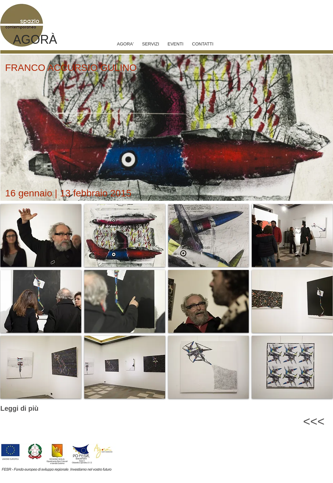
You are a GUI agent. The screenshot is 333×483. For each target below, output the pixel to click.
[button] (40, 235)
